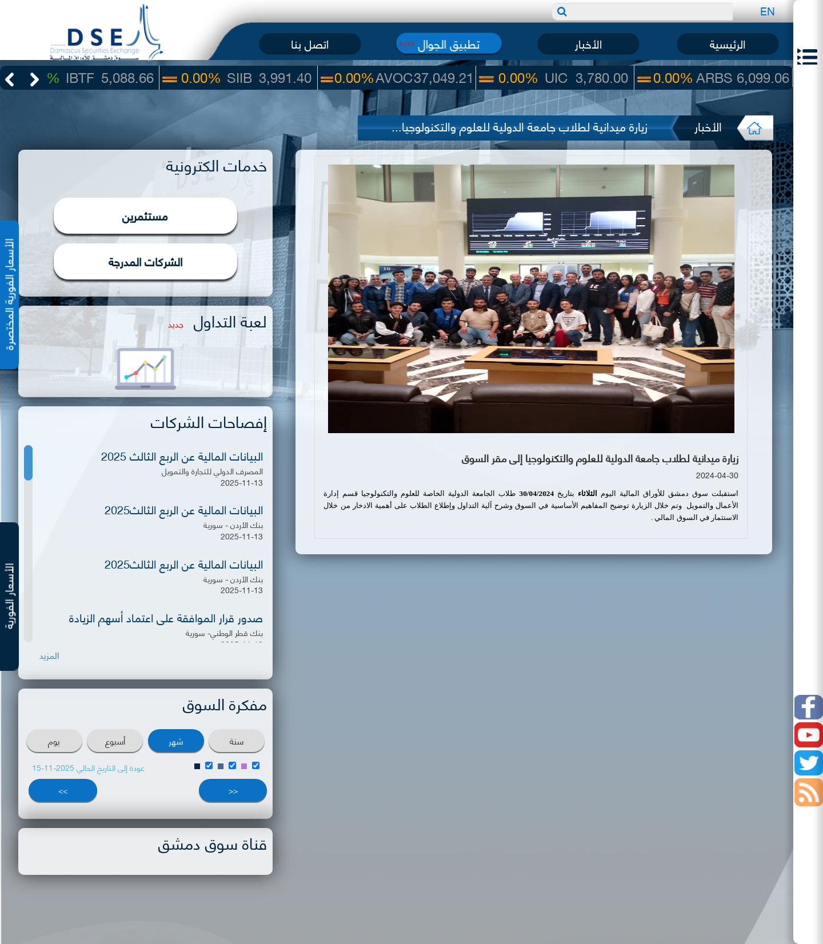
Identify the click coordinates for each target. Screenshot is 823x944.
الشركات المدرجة (145, 260)
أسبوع (115, 741)
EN (767, 11)
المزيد (49, 655)
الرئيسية (727, 43)
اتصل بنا (310, 43)
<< (233, 790)
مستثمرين (145, 215)
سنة (236, 741)
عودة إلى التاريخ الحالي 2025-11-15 (88, 767)
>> (62, 790)
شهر (176, 741)
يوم (54, 741)
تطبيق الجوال (449, 43)
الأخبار (588, 43)
